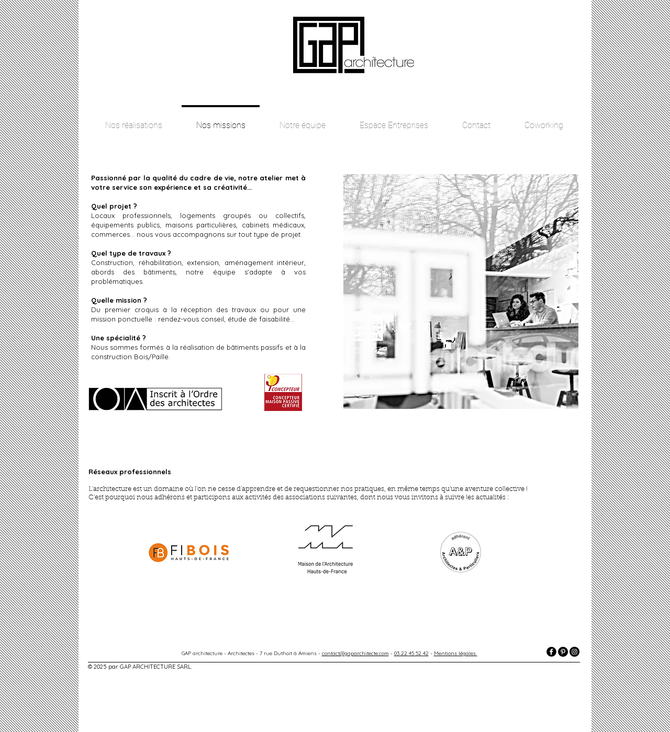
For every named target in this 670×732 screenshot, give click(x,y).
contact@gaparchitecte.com (355, 653)
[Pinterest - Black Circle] (563, 652)
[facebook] (551, 652)
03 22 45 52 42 (411, 653)
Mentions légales (455, 653)
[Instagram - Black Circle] (574, 652)
